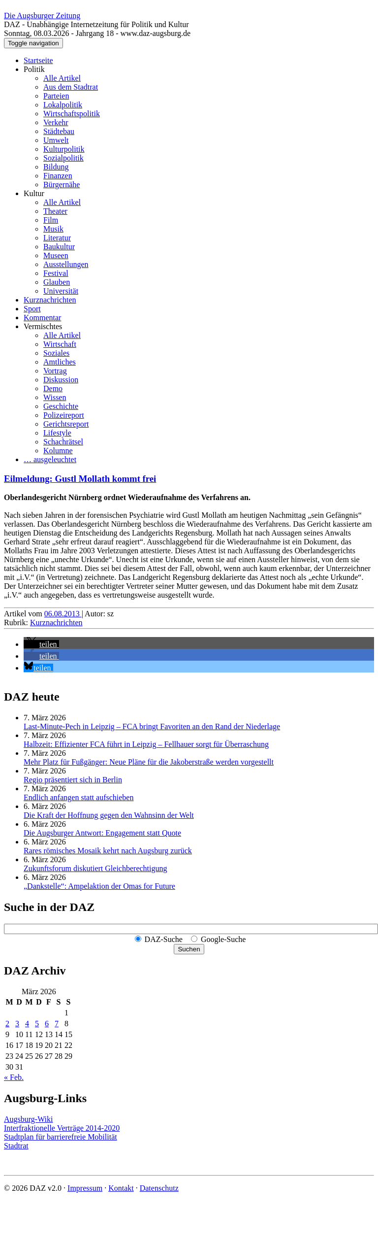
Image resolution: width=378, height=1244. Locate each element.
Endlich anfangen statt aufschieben (78, 797)
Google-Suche (223, 939)
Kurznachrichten (50, 300)
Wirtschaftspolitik (71, 113)
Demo (53, 388)
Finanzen (57, 175)
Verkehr (55, 122)
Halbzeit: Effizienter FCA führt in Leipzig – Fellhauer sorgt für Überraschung (146, 744)
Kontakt (121, 1188)
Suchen (189, 949)
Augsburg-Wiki (28, 1119)
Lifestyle (57, 433)
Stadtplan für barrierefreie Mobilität (60, 1137)
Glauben (56, 282)
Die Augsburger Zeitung (42, 15)
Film (50, 220)
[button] (41, 644)
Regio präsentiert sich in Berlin (73, 779)
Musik (53, 229)
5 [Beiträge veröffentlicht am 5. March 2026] (37, 1023)
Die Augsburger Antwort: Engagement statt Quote (102, 833)
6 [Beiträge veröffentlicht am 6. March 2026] (47, 1023)
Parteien (56, 96)
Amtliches (59, 362)
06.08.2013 (63, 613)
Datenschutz (159, 1188)
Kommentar (42, 317)
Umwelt (56, 140)
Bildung (56, 167)
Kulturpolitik (64, 149)
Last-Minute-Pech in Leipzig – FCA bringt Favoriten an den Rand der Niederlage (152, 726)
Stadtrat (16, 1146)
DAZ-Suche (164, 939)
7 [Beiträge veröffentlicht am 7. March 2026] (57, 1023)
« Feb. (14, 1077)
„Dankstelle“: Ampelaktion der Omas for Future (99, 886)
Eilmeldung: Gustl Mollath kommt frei (80, 478)
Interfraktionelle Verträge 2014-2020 (62, 1128)
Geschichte (60, 406)
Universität (60, 291)
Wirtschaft (59, 344)
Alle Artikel (62, 78)
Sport (32, 308)
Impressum (84, 1188)
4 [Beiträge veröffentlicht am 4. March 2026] (27, 1023)
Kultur (34, 193)
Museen (55, 255)
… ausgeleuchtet (50, 459)
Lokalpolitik (62, 105)
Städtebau (58, 131)
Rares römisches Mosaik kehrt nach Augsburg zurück (108, 850)
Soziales (56, 353)
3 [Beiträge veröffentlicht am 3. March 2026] (17, 1023)
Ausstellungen (66, 264)
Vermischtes (43, 326)
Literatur (57, 238)
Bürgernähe (61, 184)
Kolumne (58, 450)
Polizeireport (63, 415)
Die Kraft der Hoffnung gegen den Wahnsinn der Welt (109, 815)
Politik (34, 69)
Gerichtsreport (66, 424)
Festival (55, 273)
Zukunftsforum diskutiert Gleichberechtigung (95, 868)
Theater (55, 211)
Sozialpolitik (63, 158)
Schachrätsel (63, 441)
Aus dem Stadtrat (70, 87)
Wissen (54, 397)
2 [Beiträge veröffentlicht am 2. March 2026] (7, 1023)
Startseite (38, 60)
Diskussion (60, 379)
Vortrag (55, 371)
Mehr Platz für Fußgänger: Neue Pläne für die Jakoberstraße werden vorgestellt (149, 762)
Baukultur (59, 246)
